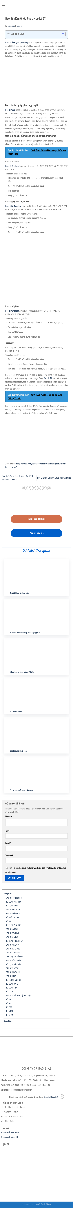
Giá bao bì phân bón (17, 711)
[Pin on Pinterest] (44, 488)
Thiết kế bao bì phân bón (19, 593)
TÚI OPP (9, 1007)
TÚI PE (8, 1003)
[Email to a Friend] (39, 488)
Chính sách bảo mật (9, 1137)
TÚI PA (8, 921)
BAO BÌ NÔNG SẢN (13, 972)
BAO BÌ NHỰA (11, 976)
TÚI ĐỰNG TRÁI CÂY (13, 925)
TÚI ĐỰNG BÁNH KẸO (13, 902)
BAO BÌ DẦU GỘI (12, 929)
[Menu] (3, 4)
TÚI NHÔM (10, 1015)
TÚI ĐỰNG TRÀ (11, 988)
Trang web (9, 855)
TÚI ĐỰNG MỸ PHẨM (13, 964)
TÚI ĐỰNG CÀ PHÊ (12, 906)
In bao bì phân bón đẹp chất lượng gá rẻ (25, 633)
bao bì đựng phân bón (18, 751)
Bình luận (9, 816)
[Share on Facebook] (29, 488)
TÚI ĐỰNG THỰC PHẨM (14, 941)
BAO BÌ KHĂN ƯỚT (12, 937)
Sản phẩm (7, 893)
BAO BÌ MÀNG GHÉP (13, 960)
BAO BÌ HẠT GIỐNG (13, 949)
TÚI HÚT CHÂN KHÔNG (14, 980)
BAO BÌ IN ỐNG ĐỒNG (14, 898)
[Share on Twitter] (34, 488)
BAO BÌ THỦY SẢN (12, 968)
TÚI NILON (9, 1011)
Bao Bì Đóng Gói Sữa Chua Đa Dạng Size (54, 478)
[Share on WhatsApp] (24, 488)
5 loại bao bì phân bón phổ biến (22, 672)
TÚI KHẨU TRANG (12, 917)
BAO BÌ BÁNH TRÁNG (14, 953)
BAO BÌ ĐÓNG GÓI (12, 945)
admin (19, 26)
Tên (7, 831)
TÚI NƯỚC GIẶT (11, 992)
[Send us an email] (62, 1096)
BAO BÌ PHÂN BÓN (13, 913)
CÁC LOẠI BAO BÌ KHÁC (14, 957)
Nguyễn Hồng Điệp (51, 1097)
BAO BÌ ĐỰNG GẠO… (13, 910)
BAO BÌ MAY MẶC (12, 933)
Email (8, 843)
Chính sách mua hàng (10, 1132)
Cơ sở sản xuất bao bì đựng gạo (22, 790)
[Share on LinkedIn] (48, 488)
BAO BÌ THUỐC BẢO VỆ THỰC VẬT (18, 996)
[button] (62, 34)
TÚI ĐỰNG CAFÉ (12, 984)
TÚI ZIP (8, 999)
